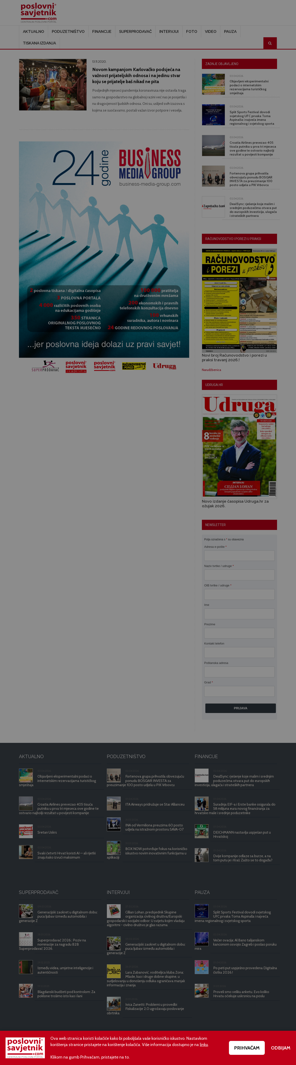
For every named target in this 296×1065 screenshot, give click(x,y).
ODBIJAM (280, 1048)
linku (204, 1044)
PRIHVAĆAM (247, 1048)
